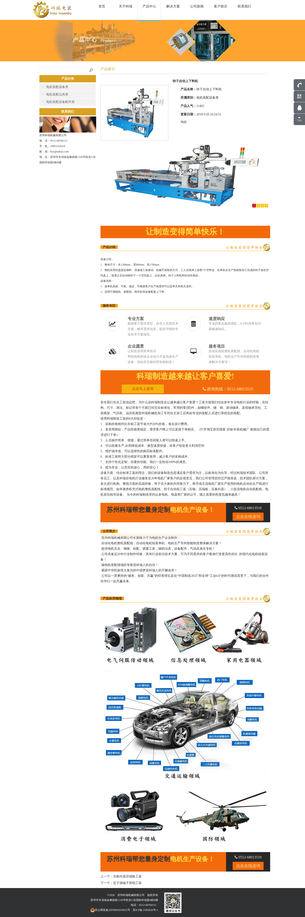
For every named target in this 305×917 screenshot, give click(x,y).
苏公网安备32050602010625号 (110, 910)
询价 (184, 122)
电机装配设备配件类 (60, 102)
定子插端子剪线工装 (127, 883)
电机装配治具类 (57, 94)
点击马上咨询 (143, 389)
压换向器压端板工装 (127, 876)
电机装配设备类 (57, 87)
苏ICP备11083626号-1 (145, 910)
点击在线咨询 (248, 516)
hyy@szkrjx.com (59, 151)
